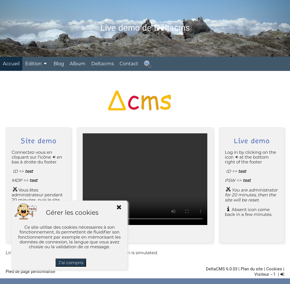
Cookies (274, 269)
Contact (129, 63)
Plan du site (252, 269)
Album (78, 63)
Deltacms (102, 63)
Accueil (11, 63)
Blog (59, 63)
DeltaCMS (215, 269)
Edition (36, 63)
